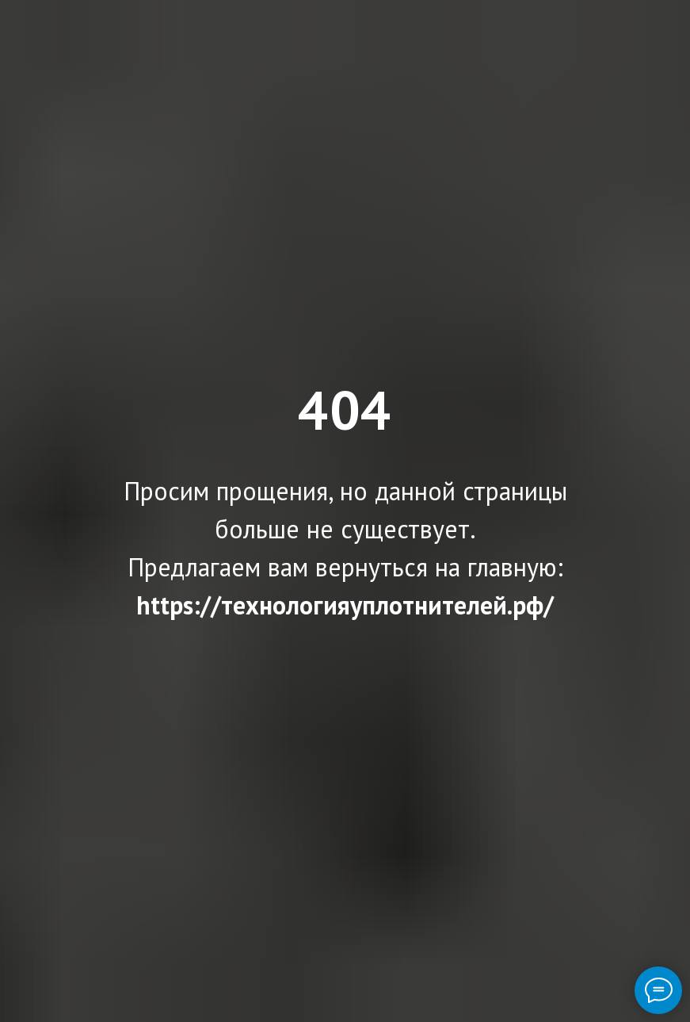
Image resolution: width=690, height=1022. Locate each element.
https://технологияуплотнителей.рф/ (345, 605)
